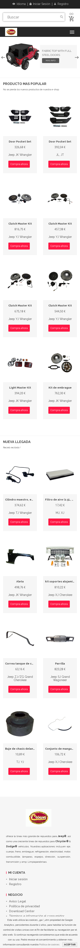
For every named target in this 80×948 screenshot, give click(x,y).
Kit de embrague (60, 387)
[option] (40, 56)
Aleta (20, 581)
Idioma (19, 4)
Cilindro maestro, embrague (24, 499)
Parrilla (60, 663)
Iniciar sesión (40, 4)
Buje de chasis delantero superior (28, 748)
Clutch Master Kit (20, 223)
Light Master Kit (20, 387)
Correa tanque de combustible (26, 663)
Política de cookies (49, 944)
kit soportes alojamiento (62, 581)
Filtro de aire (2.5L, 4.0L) (61, 499)
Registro (61, 4)
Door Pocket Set (20, 141)
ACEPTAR (70, 944)
